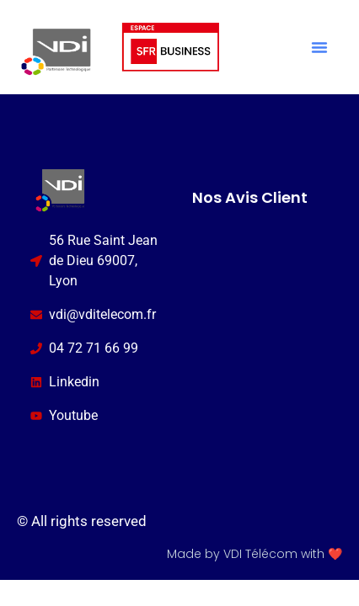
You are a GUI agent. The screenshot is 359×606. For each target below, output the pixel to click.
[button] (319, 47)
